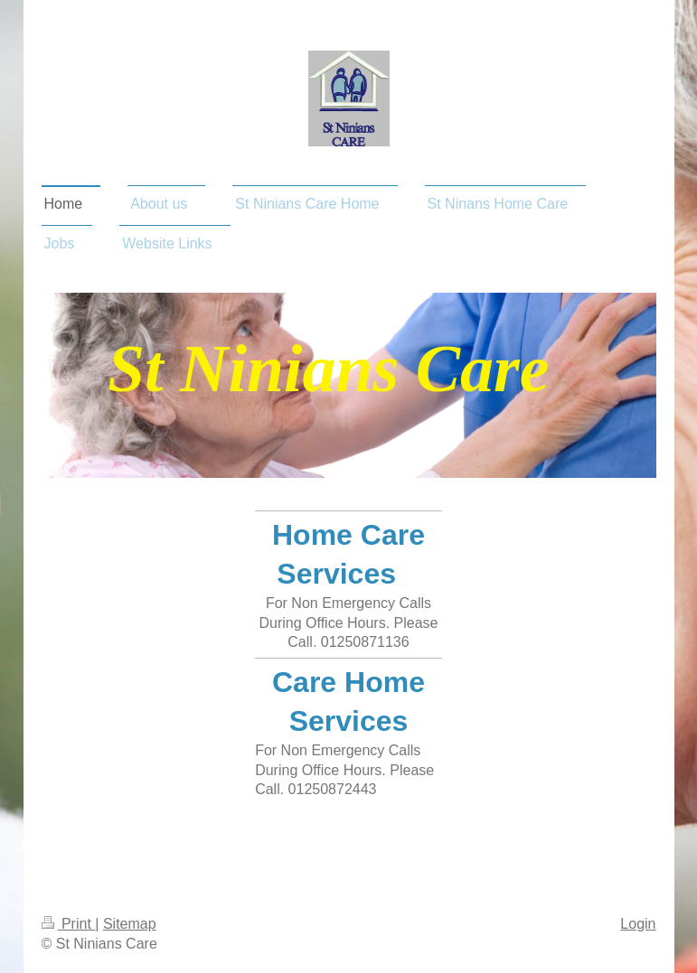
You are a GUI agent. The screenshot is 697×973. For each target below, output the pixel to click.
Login (637, 923)
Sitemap (129, 923)
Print (69, 923)
